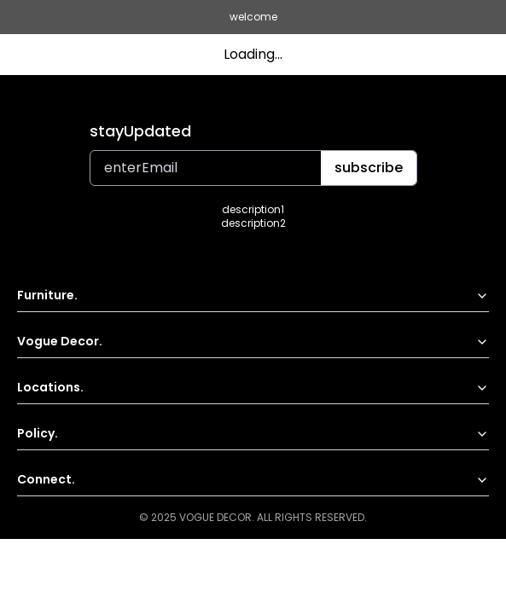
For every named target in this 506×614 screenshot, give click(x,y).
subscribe (368, 167)
